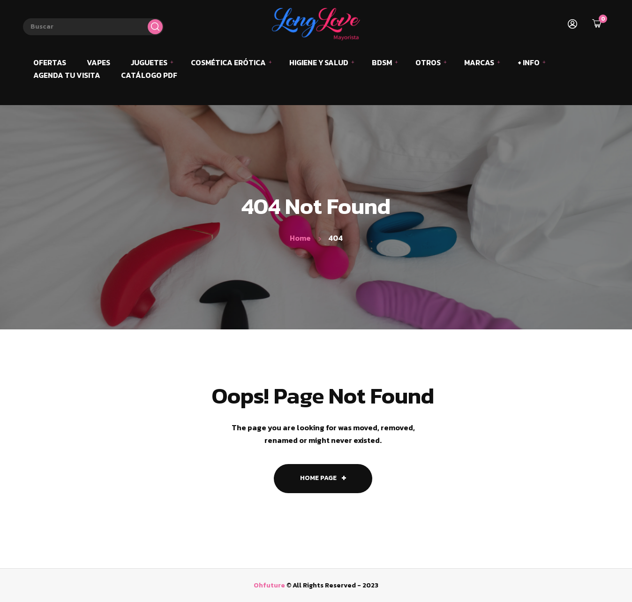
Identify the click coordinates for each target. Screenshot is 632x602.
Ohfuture (269, 585)
